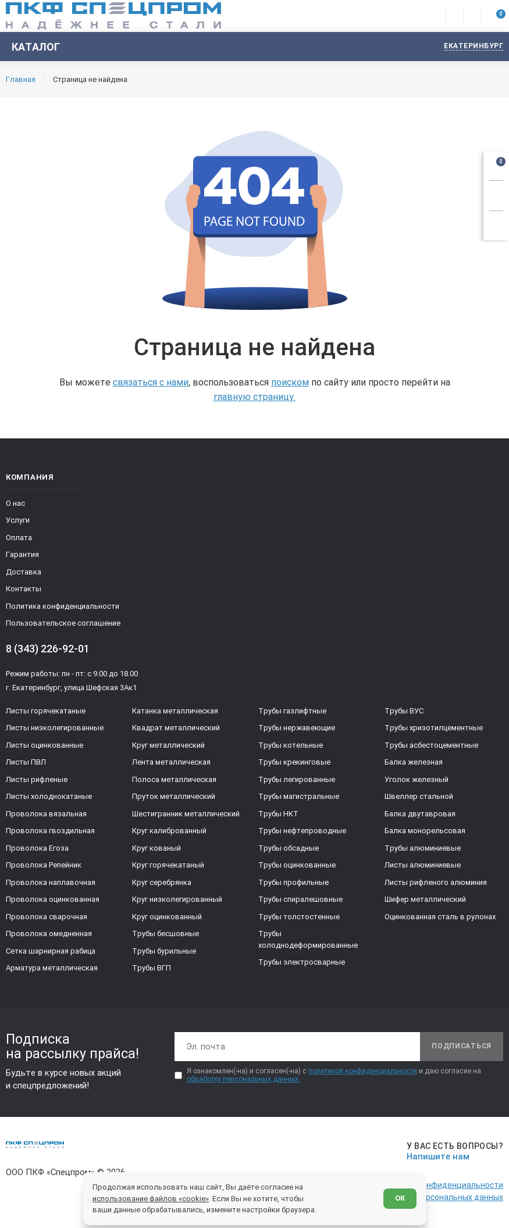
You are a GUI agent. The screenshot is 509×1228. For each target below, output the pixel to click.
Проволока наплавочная (50, 882)
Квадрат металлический (176, 727)
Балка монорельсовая (425, 830)
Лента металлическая (171, 762)
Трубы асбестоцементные (431, 745)
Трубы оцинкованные (297, 865)
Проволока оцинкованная (52, 899)
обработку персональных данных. (243, 1079)
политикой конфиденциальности (362, 1071)
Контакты (23, 588)
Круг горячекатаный (168, 865)
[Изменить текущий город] (468, 46)
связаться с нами (150, 382)
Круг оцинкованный (167, 916)
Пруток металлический (173, 796)
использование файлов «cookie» (150, 1198)
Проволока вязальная (46, 813)
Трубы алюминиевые (423, 848)
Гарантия (22, 554)
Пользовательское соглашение (63, 623)
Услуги (18, 520)
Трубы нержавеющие (296, 727)
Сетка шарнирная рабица (50, 951)
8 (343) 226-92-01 (48, 648)
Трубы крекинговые (294, 762)
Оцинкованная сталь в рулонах (440, 916)
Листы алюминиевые (423, 865)
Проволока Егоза (37, 848)
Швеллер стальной (419, 796)
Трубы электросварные (301, 962)
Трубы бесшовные (165, 933)
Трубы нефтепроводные (302, 830)
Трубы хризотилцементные (434, 727)
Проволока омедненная (49, 933)
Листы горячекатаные (46, 710)
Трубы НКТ (278, 813)
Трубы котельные (290, 745)
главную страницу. (254, 396)
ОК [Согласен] (400, 1198)
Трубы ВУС (404, 710)
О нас (15, 503)
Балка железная (414, 762)
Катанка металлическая (175, 710)
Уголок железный (417, 779)
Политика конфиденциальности (62, 606)
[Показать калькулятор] (496, 224)
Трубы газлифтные (292, 710)
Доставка (23, 571)
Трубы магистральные (298, 796)
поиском (290, 382)
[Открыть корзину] (496, 164)
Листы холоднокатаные (49, 796)
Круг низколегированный (177, 899)
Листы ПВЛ (26, 762)
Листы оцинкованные (44, 745)
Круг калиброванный (169, 830)
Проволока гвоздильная (50, 830)
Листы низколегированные (55, 727)
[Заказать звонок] (496, 194)
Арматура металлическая (52, 967)
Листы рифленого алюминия (436, 882)
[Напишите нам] (453, 1151)
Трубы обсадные (288, 848)
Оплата (19, 537)
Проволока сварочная (46, 916)
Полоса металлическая (174, 779)
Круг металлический (168, 745)
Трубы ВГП (151, 967)
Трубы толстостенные (299, 916)
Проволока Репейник (43, 865)
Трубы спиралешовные (300, 899)
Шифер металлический (425, 899)
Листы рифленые (36, 779)
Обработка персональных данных (437, 1197)
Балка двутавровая (420, 813)
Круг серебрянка (161, 882)
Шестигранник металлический (186, 813)
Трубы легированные (296, 779)
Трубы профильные (293, 882)
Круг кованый (156, 848)
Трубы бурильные (164, 951)
